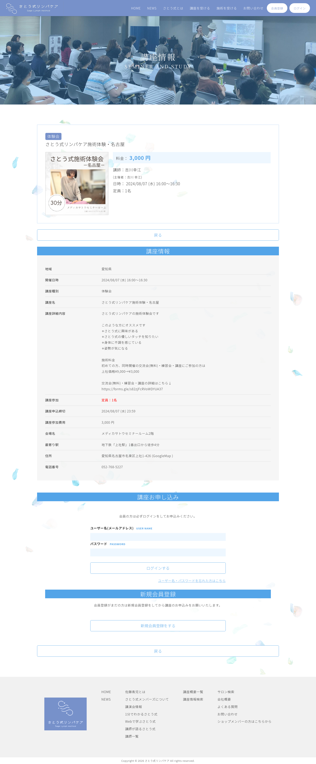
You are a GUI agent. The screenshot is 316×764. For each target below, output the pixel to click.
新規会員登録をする (158, 625)
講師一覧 (132, 736)
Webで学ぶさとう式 (140, 721)
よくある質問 (227, 706)
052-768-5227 (112, 466)
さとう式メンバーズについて (147, 699)
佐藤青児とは (135, 691)
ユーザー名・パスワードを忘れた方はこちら (192, 580)
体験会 (107, 291)
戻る (158, 235)
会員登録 (277, 8)
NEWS (152, 8)
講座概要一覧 (193, 691)
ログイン (300, 8)
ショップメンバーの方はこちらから (244, 721)
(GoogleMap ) (162, 455)
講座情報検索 (193, 699)
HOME (136, 8)
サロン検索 (225, 691)
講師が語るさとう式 (140, 728)
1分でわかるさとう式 (141, 714)
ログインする (157, 568)
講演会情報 (133, 706)
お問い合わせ (253, 8)
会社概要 (224, 699)
